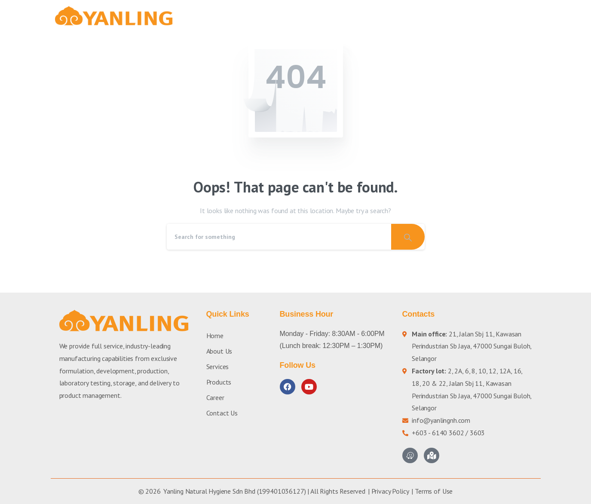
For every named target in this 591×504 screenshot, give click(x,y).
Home (215, 335)
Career (215, 397)
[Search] (279, 237)
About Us (219, 351)
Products (219, 382)
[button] (525, 16)
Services (217, 366)
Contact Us (222, 413)
